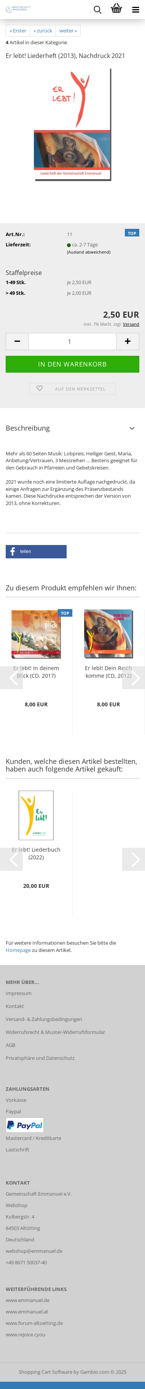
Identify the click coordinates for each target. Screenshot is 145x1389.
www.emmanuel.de (27, 1300)
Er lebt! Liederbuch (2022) (36, 853)
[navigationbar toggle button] (135, 9)
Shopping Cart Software (45, 1371)
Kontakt (15, 1006)
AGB (10, 1045)
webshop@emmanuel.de (34, 1251)
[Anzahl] (72, 341)
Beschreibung (28, 427)
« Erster (18, 30)
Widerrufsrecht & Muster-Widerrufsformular (55, 1032)
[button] (17, 341)
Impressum (19, 993)
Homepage (18, 950)
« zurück (42, 30)
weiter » (68, 30)
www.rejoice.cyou (25, 1334)
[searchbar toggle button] (97, 9)
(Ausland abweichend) (88, 252)
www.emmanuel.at (27, 1311)
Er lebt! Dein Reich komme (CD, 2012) (108, 671)
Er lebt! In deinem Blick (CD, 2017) (36, 671)
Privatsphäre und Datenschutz (40, 1058)
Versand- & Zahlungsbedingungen (44, 1019)
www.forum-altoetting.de (34, 1323)
